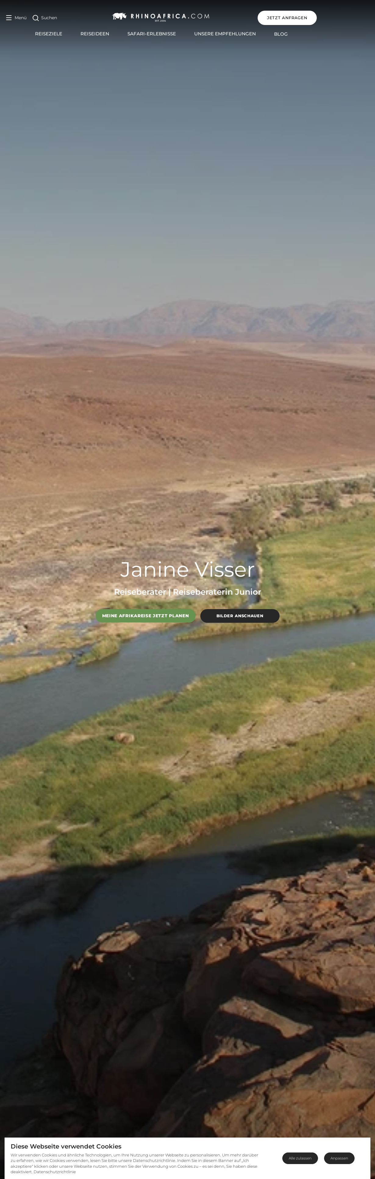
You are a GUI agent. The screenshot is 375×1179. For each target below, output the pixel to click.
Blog (307, 34)
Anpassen (339, 1158)
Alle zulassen (300, 1158)
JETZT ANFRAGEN (339, 17)
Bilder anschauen (239, 615)
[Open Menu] (16, 18)
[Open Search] (45, 18)
